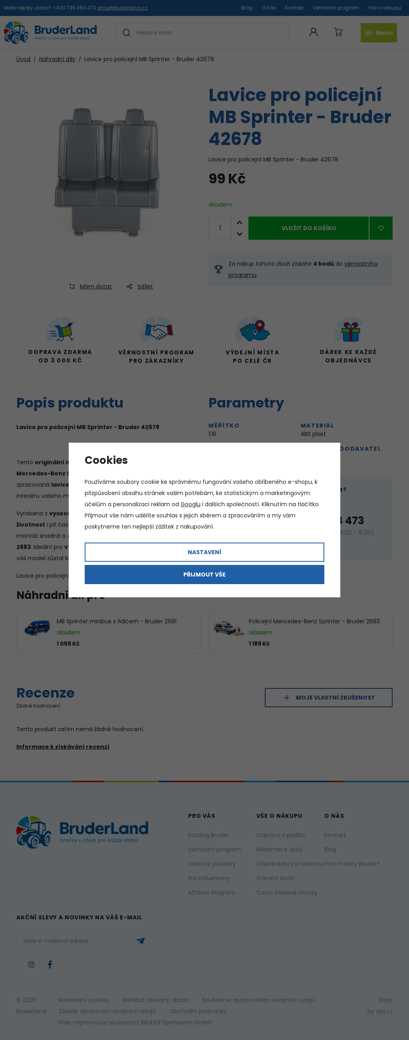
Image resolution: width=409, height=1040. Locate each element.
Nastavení (204, 552)
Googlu (191, 504)
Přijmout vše (204, 575)
